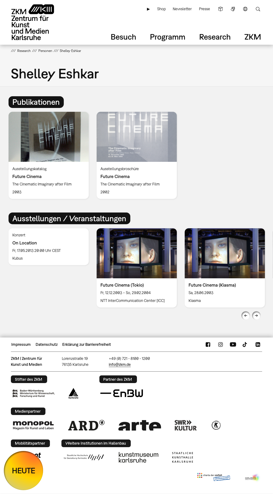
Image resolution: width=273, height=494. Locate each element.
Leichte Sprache (220, 9)
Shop (161, 9)
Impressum (21, 344)
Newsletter (182, 9)
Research (215, 36)
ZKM (252, 36)
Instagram (220, 344)
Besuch (123, 36)
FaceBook (208, 344)
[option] (49, 155)
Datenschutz (47, 344)
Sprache (245, 9)
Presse (204, 9)
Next (256, 315)
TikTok (245, 344)
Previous (245, 315)
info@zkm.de (120, 364)
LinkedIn (258, 344)
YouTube (233, 344)
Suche (258, 9)
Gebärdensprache (233, 9)
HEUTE (23, 470)
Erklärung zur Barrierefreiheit (86, 344)
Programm (167, 36)
